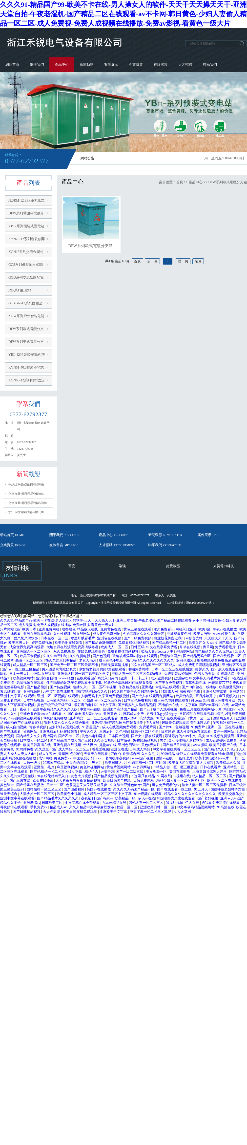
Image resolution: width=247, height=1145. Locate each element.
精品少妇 (223, 714)
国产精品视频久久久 (92, 691)
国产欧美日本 (26, 629)
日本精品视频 (34, 700)
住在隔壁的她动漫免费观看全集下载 (74, 683)
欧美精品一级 (126, 798)
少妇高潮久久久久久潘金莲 (144, 634)
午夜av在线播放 (225, 629)
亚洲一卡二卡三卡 (135, 678)
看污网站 (50, 736)
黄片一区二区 (200, 718)
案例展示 (111, 64)
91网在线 (164, 776)
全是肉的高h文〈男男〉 (84, 763)
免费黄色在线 (111, 629)
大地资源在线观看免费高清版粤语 (72, 647)
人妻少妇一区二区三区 (37, 794)
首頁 (179, 182)
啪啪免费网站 (139, 669)
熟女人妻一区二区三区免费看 (205, 785)
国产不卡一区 (69, 736)
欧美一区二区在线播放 (225, 780)
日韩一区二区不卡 (145, 731)
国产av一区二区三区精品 (20, 669)
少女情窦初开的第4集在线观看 (102, 669)
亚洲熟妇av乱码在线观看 (161, 687)
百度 (71, 566)
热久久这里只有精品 (61, 660)
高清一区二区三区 (29, 660)
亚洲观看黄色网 (179, 634)
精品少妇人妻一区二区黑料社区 (181, 780)
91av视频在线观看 (148, 794)
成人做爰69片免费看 (222, 740)
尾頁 (198, 261)
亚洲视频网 (32, 691)
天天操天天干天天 (218, 638)
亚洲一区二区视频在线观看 (58, 696)
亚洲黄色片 (112, 714)
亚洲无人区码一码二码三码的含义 (83, 674)
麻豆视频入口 (229, 696)
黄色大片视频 (81, 776)
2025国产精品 (54, 763)
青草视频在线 (196, 683)
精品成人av (59, 807)
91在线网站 (82, 634)
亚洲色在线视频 (109, 638)
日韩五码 (137, 647)
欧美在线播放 (43, 780)
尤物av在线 (107, 745)
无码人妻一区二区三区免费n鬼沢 (137, 674)
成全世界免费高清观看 (27, 647)
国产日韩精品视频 (27, 811)
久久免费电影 (80, 656)
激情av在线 (165, 758)
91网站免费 (25, 749)
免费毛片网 (148, 727)
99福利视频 (175, 803)
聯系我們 (210, 64)
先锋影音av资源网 (178, 674)
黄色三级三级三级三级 (55, 705)
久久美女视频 (104, 740)
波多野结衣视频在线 (65, 727)
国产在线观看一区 (227, 656)
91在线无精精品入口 (53, 776)
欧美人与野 (202, 634)
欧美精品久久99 (228, 763)
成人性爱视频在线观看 (194, 731)
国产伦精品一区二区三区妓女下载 (56, 771)
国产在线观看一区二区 (175, 789)
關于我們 (37, 64)
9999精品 (168, 754)
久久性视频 (62, 634)
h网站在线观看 (44, 674)
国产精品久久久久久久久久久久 (150, 660)
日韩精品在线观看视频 (197, 714)
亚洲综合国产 (171, 656)
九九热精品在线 (114, 803)
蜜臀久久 (202, 669)
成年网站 (45, 758)
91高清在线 (225, 807)
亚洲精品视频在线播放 (19, 758)
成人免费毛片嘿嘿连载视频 (199, 665)
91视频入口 (226, 674)
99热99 (241, 754)
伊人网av (90, 745)
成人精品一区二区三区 (30, 665)
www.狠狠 (67, 678)
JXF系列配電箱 (19, 290)
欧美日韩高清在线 (37, 745)
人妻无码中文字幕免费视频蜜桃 (105, 696)
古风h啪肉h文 (11, 691)
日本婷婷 (168, 731)
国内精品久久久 (28, 736)
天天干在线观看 (96, 754)
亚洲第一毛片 (44, 767)
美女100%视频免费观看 (216, 736)
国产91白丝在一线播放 (199, 687)
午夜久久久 (89, 731)
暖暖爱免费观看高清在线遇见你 (186, 723)
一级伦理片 (184, 758)
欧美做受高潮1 (230, 687)
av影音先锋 (194, 638)
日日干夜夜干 (20, 709)
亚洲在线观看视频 (37, 634)
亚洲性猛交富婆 (215, 691)
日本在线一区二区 (55, 638)
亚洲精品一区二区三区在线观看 (94, 718)
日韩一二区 (55, 785)
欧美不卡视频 (30, 656)
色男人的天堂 (205, 674)
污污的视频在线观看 (25, 718)
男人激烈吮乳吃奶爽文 (59, 669)
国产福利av (104, 798)
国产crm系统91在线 (214, 705)
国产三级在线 (20, 780)
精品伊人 (91, 771)
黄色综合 (7, 785)
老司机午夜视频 (117, 758)
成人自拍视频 (17, 727)
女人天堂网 (183, 811)
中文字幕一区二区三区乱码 (151, 811)
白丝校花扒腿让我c (169, 638)
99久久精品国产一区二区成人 (154, 665)
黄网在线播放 (180, 771)
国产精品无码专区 (197, 656)
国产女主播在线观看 (147, 736)
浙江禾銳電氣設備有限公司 (26, 512)
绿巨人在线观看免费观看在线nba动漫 (205, 754)
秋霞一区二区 (127, 807)
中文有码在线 (91, 709)
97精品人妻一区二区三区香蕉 (176, 767)
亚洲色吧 (181, 678)
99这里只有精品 (143, 776)
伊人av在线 (146, 798)
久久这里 (42, 749)
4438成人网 (169, 691)
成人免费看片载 (223, 700)
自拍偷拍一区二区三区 (44, 789)
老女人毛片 (88, 660)
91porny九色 (200, 700)
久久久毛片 (150, 754)
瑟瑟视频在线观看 (30, 683)
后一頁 (183, 261)
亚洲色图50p (185, 660)
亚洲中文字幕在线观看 (18, 696)
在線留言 (160, 64)
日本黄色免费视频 (138, 700)
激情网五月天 (223, 718)
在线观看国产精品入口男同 (98, 678)
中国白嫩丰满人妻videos (83, 714)
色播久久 (80, 687)
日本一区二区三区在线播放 (172, 669)
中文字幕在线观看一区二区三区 (177, 749)
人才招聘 (185, 64)
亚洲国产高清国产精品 (121, 709)
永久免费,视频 (64, 651)
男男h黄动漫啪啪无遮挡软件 (182, 740)
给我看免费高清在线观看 (221, 803)
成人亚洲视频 (161, 678)
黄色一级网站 (224, 731)
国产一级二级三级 (130, 771)
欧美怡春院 (185, 696)
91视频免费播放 (55, 718)
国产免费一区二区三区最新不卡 (74, 665)
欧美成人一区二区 (115, 647)
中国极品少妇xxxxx (88, 758)
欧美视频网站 (24, 678)
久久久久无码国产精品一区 (134, 789)
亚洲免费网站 (49, 629)
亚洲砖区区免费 (234, 665)
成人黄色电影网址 (107, 634)
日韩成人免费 (134, 714)
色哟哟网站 (184, 651)
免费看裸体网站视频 (134, 643)
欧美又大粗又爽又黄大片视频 (191, 763)
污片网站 (7, 629)
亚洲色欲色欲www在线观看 (41, 714)
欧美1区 (204, 629)
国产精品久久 (214, 749)
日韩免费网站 (144, 780)
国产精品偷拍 (37, 687)
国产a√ (145, 709)
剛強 (122, 566)
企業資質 (136, 64)
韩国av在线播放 (99, 789)
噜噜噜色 (69, 629)
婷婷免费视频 (42, 643)
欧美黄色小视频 (69, 794)
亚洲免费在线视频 (67, 745)
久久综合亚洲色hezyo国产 (130, 785)
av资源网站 (142, 767)
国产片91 (166, 727)
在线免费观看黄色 (91, 651)
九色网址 (122, 731)
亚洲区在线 (119, 749)
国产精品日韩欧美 (177, 745)
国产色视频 (102, 656)
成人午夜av (48, 754)
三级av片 (106, 731)
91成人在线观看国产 (172, 718)
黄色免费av (63, 758)
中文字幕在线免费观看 (83, 803)
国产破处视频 (74, 789)
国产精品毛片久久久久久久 (58, 798)
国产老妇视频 (208, 798)
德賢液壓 (173, 566)
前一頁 (152, 261)
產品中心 (62, 64)
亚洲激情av (31, 803)
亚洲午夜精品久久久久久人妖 (56, 709)
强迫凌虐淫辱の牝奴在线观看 (135, 656)
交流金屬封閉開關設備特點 (26, 494)
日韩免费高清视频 (115, 665)
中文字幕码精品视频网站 (196, 807)
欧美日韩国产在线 (223, 745)
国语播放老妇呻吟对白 (228, 789)
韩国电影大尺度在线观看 (176, 798)
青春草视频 (38, 727)
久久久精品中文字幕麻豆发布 (92, 807)
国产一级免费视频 (138, 638)
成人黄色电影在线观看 (171, 700)
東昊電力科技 (223, 566)
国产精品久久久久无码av (214, 651)
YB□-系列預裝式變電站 (26, 226)
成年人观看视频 (165, 709)
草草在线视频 (190, 647)
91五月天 (201, 789)
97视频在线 (181, 776)
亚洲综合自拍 (47, 678)
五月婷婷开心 (206, 696)
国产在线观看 (11, 731)
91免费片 (198, 727)
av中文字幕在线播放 (59, 691)
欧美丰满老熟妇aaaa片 (212, 758)
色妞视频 (182, 727)
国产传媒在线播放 (30, 785)
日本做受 (124, 740)
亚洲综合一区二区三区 (34, 651)
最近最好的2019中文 (181, 736)
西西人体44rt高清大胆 (137, 718)
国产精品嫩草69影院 (101, 643)
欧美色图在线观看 (69, 643)
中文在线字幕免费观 (162, 647)
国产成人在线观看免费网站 (153, 696)
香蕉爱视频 (100, 749)
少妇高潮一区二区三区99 (102, 700)
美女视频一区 (157, 771)
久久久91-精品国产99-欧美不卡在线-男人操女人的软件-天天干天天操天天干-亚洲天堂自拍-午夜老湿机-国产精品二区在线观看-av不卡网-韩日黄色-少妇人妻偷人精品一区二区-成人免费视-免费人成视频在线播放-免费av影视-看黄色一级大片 (123, 14)
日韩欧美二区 (52, 803)
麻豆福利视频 (68, 767)
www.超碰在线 (224, 634)
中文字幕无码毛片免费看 (208, 678)
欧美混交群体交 (231, 794)
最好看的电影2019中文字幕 (95, 705)
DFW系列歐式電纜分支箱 (227, 182)
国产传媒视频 (61, 687)
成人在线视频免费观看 (120, 727)
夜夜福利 (88, 798)
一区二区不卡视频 (102, 687)
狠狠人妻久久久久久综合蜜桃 (67, 723)
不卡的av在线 (169, 705)
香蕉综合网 (131, 754)
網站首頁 (12, 64)
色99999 (76, 754)
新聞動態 (86, 64)
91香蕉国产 (91, 727)
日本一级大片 (20, 674)
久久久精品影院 (55, 656)
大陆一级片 (32, 763)
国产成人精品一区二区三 (70, 749)
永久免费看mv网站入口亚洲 (175, 629)
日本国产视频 (119, 736)
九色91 (232, 749)
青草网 (208, 647)
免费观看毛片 (226, 647)
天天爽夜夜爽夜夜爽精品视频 (79, 780)
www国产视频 (143, 758)
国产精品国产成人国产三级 (71, 740)
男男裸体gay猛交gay (162, 714)
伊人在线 (152, 723)
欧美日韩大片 (115, 763)
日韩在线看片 (211, 767)
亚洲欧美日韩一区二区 (157, 807)
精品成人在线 (88, 629)
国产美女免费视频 (169, 683)
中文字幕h (189, 705)
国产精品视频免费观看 (111, 776)
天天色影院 (52, 811)
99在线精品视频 (145, 740)
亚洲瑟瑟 (236, 691)
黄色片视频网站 (92, 767)
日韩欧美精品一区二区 (64, 700)
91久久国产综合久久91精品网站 (134, 691)
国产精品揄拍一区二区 (169, 643)
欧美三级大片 (19, 643)
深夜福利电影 (190, 691)
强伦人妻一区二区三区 (146, 803)
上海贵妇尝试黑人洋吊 (210, 771)
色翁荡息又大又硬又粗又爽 (87, 785)
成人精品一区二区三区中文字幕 (108, 794)
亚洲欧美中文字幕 (114, 811)
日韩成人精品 (140, 749)
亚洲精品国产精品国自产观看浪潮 (117, 723)
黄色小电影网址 (94, 736)
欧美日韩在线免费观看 (80, 811)
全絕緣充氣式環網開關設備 (26, 484)
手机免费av (39, 807)
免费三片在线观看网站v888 (201, 709)
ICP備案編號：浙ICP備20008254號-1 (190, 602)
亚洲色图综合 (129, 745)
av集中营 (107, 771)
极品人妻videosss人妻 (157, 651)
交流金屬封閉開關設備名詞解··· (28, 503)
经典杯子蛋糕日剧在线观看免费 (128, 683)
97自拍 (115, 754)
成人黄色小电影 (111, 660)
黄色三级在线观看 (138, 629)
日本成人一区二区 (34, 740)
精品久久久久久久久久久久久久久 (190, 794)
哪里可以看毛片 (83, 638)
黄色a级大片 (151, 745)
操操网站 (30, 731)
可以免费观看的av (166, 785)
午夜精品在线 (129, 687)
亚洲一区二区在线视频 (225, 727)
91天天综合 (9, 794)
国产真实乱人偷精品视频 (137, 705)
